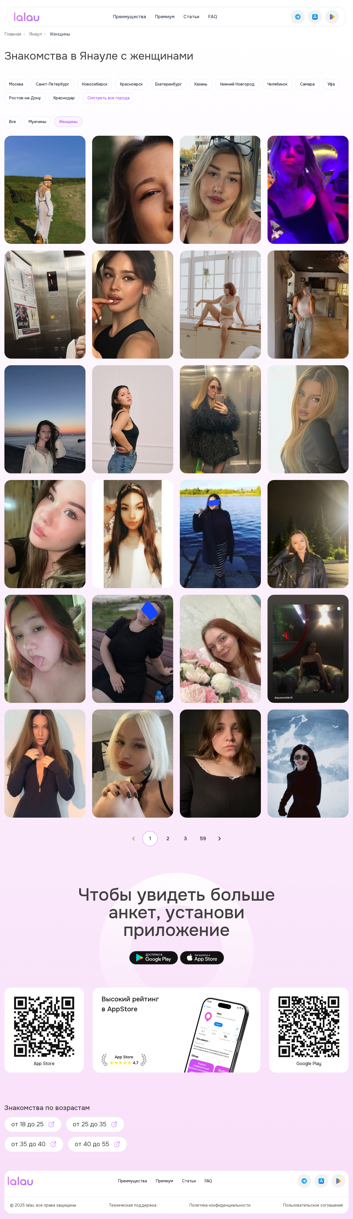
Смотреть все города (108, 97)
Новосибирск (94, 84)
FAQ (212, 17)
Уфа (331, 84)
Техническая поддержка (132, 1205)
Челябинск (277, 84)
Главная (12, 34)
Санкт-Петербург (52, 84)
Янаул (35, 34)
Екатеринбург (168, 84)
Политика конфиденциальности (219, 1205)
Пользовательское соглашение (313, 1205)
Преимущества (129, 17)
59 (203, 839)
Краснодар (64, 97)
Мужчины (37, 121)
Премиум (165, 17)
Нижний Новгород (237, 84)
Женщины (68, 121)
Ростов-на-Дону (25, 97)
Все (12, 121)
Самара (307, 84)
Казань (200, 84)
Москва (16, 84)
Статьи (191, 17)
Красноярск (131, 84)
